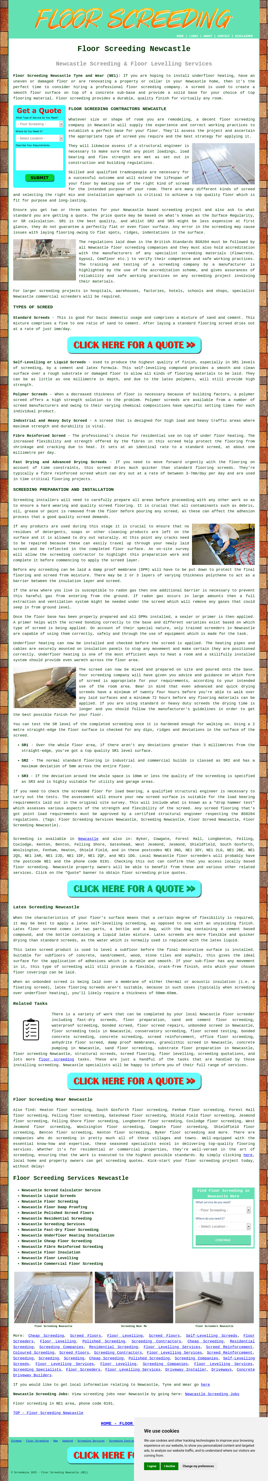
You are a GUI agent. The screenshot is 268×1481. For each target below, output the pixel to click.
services (22, 873)
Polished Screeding (103, 1341)
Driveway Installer (185, 1370)
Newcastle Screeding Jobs (212, 1394)
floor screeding (30, 867)
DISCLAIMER (244, 36)
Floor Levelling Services (172, 1347)
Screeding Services (91, 1441)
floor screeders (194, 856)
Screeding (23, 1358)
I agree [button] (151, 1466)
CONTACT (224, 36)
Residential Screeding (113, 1347)
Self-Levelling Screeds (211, 1336)
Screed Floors (85, 1336)
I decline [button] (169, 1466)
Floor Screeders (83, 1370)
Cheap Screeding (46, 1336)
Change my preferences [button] (198, 1466)
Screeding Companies (61, 1347)
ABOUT (208, 36)
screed (182, 183)
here (248, 1155)
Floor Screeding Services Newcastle (71, 1178)
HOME (180, 36)
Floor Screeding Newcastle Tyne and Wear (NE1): (66, 76)
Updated (67, 1441)
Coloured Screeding (33, 1353)
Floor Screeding (37, 1441)
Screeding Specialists (37, 1370)
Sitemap (16, 1441)
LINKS (193, 36)
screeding (66, 1138)
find (29, 1110)
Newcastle (88, 839)
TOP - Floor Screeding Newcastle (48, 1413)
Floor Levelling (125, 1336)
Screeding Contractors (156, 1341)
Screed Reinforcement (229, 1347)
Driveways (221, 1370)
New (55, 1441)
